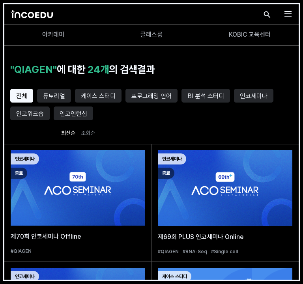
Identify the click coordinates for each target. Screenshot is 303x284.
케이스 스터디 (98, 96)
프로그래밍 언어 (151, 96)
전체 (21, 96)
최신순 (68, 133)
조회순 (88, 133)
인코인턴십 (73, 114)
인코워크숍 (30, 114)
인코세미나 (253, 96)
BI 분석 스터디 (205, 96)
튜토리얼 (54, 96)
